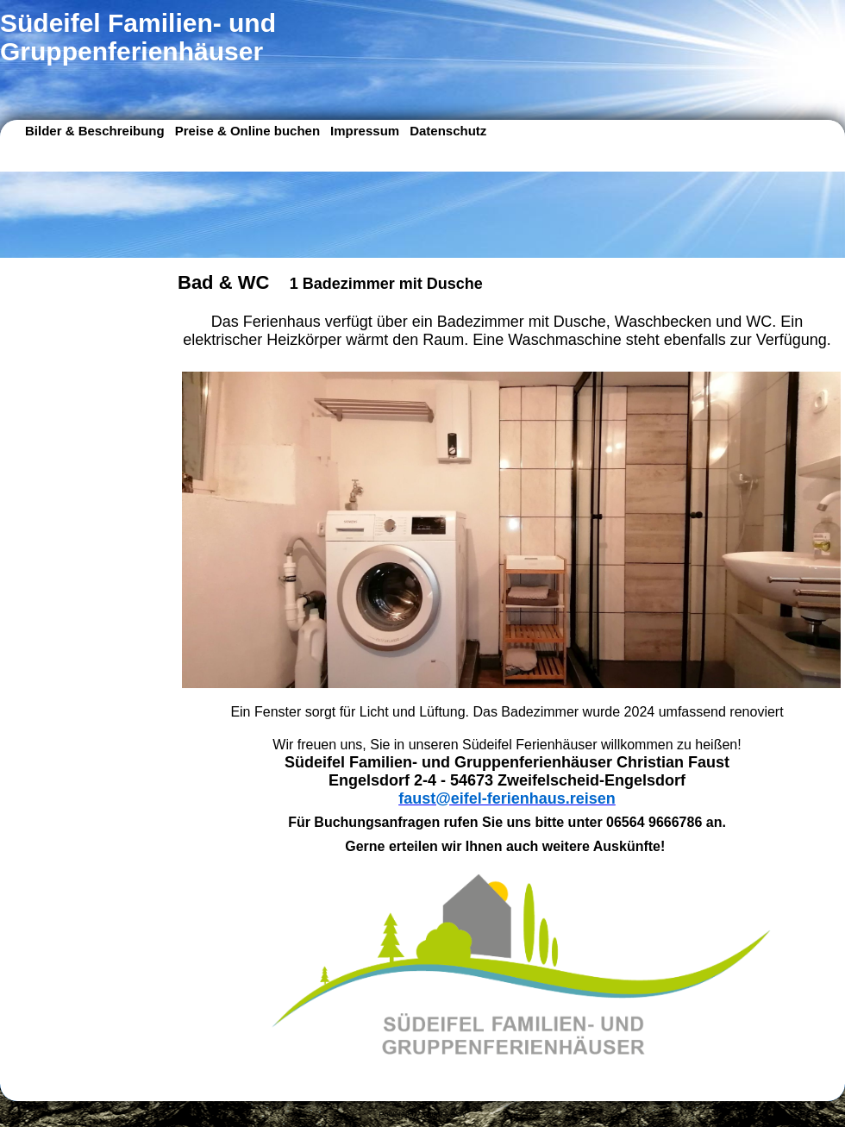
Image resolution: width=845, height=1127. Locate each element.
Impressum (364, 130)
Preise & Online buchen (247, 130)
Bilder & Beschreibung (95, 130)
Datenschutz (448, 130)
